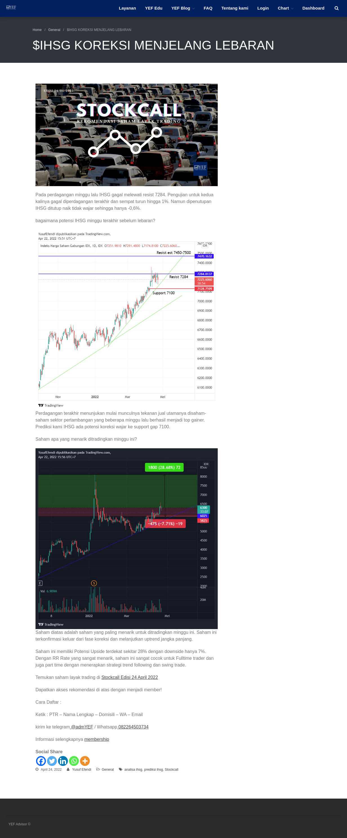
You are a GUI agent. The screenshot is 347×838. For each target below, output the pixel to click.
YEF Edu (154, 8)
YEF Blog (181, 8)
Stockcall (171, 770)
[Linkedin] (63, 761)
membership (96, 739)
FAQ (208, 8)
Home (37, 30)
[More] (85, 761)
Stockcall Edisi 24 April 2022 (129, 677)
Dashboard (313, 8)
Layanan (127, 8)
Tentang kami (234, 8)
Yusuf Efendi (81, 770)
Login (263, 8)
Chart (283, 8)
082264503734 (132, 727)
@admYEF (81, 727)
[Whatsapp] (74, 761)
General (54, 30)
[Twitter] (52, 761)
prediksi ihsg (153, 770)
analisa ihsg (133, 770)
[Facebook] (41, 761)
